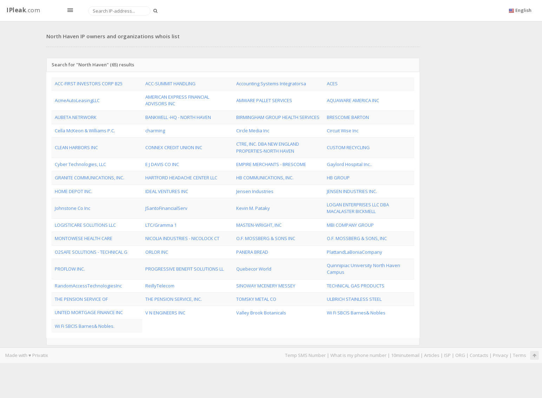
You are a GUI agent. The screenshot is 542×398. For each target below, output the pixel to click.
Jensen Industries (254, 191)
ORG (460, 355)
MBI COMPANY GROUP (350, 225)
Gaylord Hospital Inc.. (349, 164)
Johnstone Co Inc (72, 208)
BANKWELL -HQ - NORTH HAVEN (178, 117)
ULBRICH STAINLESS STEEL (354, 299)
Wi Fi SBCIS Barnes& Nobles (356, 313)
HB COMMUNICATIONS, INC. (264, 177)
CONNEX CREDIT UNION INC (173, 147)
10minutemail (405, 355)
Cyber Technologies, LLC (80, 164)
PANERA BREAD (252, 252)
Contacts (479, 355)
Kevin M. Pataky (253, 208)
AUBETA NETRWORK (76, 117)
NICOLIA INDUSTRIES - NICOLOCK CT (182, 238)
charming (155, 130)
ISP (447, 355)
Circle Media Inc (252, 130)
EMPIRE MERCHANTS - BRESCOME (271, 164)
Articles (431, 355)
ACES (332, 83)
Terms (519, 355)
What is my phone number (358, 355)
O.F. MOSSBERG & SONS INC (265, 238)
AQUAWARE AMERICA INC (353, 100)
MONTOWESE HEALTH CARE (83, 238)
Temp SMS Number (305, 355)
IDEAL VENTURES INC (166, 191)
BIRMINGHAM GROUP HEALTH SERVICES (277, 117)
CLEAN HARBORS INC (76, 147)
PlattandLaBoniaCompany (354, 252)
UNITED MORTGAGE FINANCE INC (89, 312)
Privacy (500, 355)
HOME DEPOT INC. (73, 191)
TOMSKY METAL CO (256, 299)
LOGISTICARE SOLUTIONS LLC (85, 225)
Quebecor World (253, 269)
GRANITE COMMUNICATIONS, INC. (89, 177)
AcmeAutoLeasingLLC (77, 100)
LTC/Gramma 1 (161, 225)
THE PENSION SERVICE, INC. (173, 299)
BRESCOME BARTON (348, 117)
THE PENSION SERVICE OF (81, 299)
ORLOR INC (156, 252)
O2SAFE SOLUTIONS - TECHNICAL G (91, 252)
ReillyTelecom (159, 286)
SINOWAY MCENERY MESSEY (265, 286)
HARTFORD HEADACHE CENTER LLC (181, 177)
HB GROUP (338, 177)
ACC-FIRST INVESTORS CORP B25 (89, 83)
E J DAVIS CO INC (162, 164)
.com (23, 10)
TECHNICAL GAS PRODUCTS (355, 286)
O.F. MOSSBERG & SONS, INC (357, 238)
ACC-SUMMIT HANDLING (170, 83)
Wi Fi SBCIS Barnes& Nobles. (84, 326)
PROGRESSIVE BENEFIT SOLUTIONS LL (184, 269)
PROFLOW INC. (70, 269)
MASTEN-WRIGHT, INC (259, 225)
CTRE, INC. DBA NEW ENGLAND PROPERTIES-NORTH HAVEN (267, 147)
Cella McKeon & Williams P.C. (85, 130)
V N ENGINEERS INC (165, 313)
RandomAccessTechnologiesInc (88, 286)
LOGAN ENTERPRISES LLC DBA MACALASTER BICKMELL (358, 207)
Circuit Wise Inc (342, 130)
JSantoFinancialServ (166, 208)
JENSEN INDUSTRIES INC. (352, 191)
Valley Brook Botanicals (261, 313)
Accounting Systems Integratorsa (271, 83)
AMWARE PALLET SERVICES (264, 100)
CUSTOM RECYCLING (348, 147)
